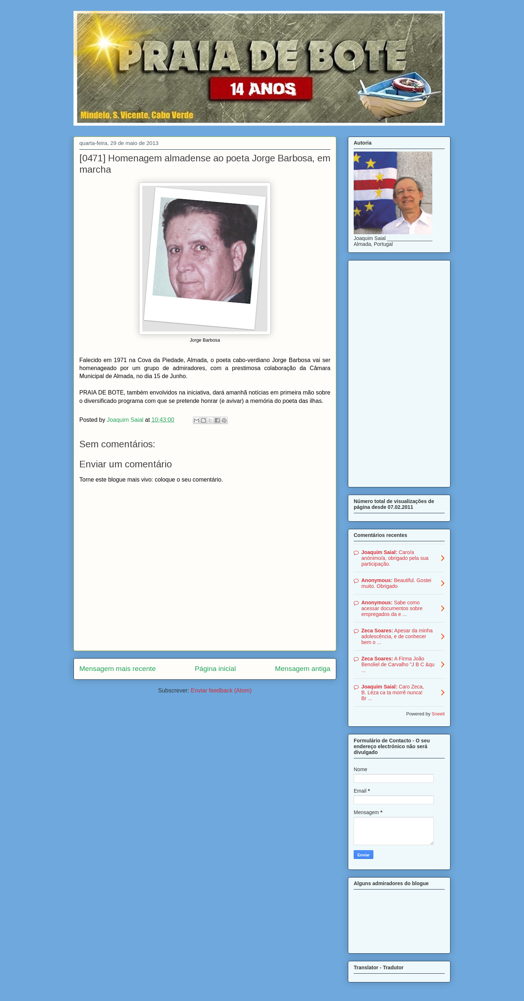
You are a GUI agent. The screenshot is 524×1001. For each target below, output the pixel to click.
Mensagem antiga (302, 668)
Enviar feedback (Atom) (221, 690)
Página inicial (215, 668)
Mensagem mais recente (117, 668)
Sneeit (438, 714)
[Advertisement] (399, 372)
